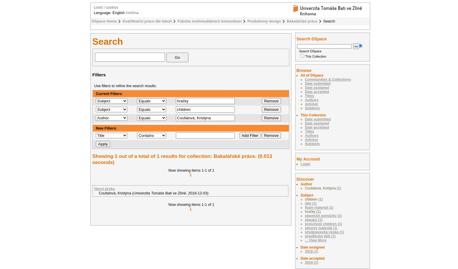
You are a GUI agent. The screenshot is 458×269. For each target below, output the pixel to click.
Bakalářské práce (302, 21)
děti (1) (311, 203)
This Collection (313, 56)
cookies (112, 7)
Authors (312, 100)
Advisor (311, 104)
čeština (132, 13)
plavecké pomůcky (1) (323, 216)
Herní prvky (104, 189)
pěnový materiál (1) (321, 228)
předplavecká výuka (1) (324, 232)
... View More (315, 240)
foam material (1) (319, 208)
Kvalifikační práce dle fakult (147, 21)
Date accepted (317, 92)
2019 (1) (311, 263)
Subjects (312, 108)
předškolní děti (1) (320, 236)
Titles (309, 96)
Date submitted (318, 84)
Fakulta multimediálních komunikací (210, 21)
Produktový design (264, 21)
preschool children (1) (323, 224)
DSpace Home (104, 21)
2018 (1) (311, 251)
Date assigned (317, 88)
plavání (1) (313, 220)
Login (98, 7)
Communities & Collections (328, 79)
